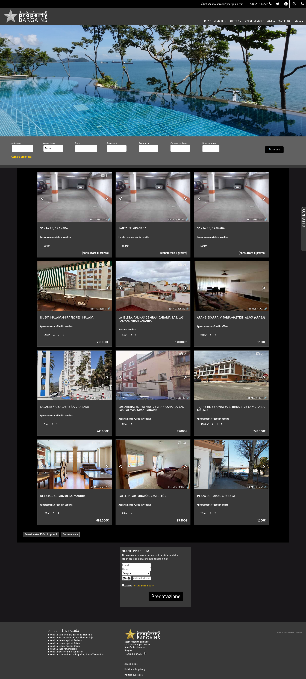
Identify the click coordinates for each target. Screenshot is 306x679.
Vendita (220, 21)
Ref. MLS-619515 (98, 308)
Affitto (235, 21)
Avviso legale (131, 664)
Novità (271, 21)
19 (260, 443)
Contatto (284, 21)
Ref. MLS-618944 (98, 398)
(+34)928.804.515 (135, 654)
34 (103, 265)
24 (181, 443)
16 (182, 265)
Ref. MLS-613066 (176, 487)
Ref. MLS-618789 (176, 398)
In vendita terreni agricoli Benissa (65, 640)
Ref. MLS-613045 (255, 487)
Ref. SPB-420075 (176, 219)
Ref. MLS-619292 (177, 308)
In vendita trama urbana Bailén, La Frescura (70, 634)
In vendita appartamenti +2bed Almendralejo (70, 637)
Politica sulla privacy (143, 585)
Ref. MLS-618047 (255, 398)
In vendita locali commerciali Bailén (65, 651)
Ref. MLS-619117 (256, 308)
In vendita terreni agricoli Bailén (64, 643)
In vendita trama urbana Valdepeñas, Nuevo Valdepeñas (76, 654)
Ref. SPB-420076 (98, 219)
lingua (298, 21)
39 (96, 443)
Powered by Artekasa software (289, 632)
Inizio (207, 21)
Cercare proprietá (21, 156)
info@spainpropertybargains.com (223, 4)
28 (260, 354)
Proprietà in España (63, 631)
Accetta (139, 585)
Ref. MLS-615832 (98, 487)
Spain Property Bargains (137, 641)
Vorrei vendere (254, 21)
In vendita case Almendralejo (62, 649)
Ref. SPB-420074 (255, 219)
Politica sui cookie (134, 675)
